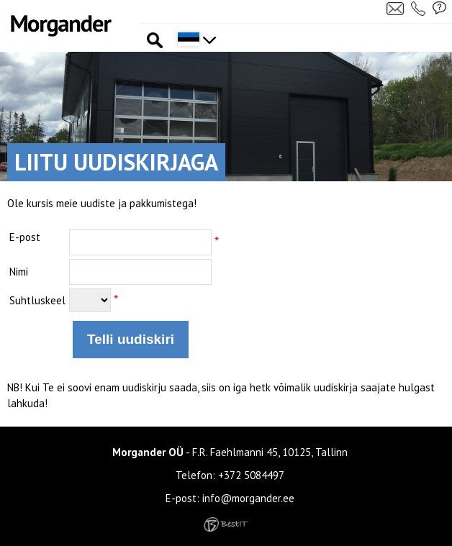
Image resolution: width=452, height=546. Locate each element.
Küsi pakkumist (439, 8)
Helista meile (419, 8)
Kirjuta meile (395, 8)
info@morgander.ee (248, 498)
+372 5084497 (251, 475)
